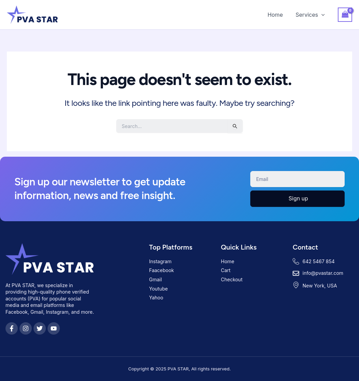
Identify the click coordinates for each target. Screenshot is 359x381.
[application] (322, 14)
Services (310, 14)
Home (277, 14)
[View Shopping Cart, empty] (345, 15)
